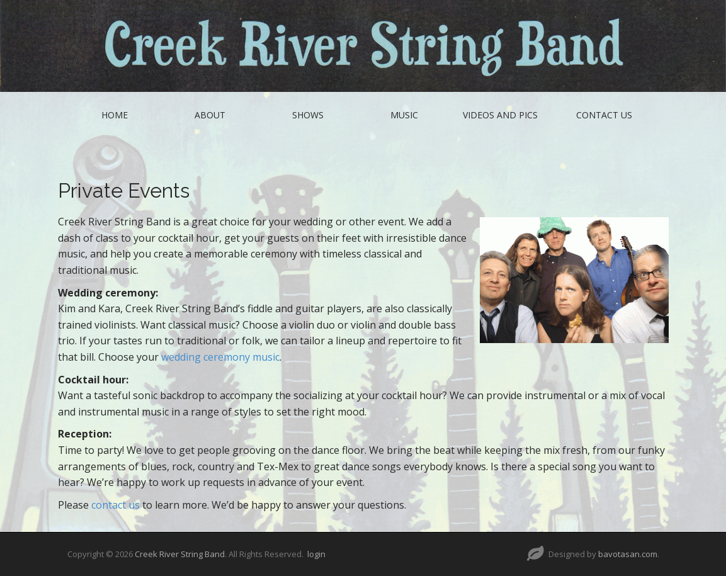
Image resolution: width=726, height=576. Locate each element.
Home (114, 115)
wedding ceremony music (220, 357)
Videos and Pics (500, 115)
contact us (115, 505)
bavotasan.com (627, 554)
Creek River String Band (180, 554)
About (210, 115)
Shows (308, 115)
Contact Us (604, 115)
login (316, 554)
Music (404, 115)
